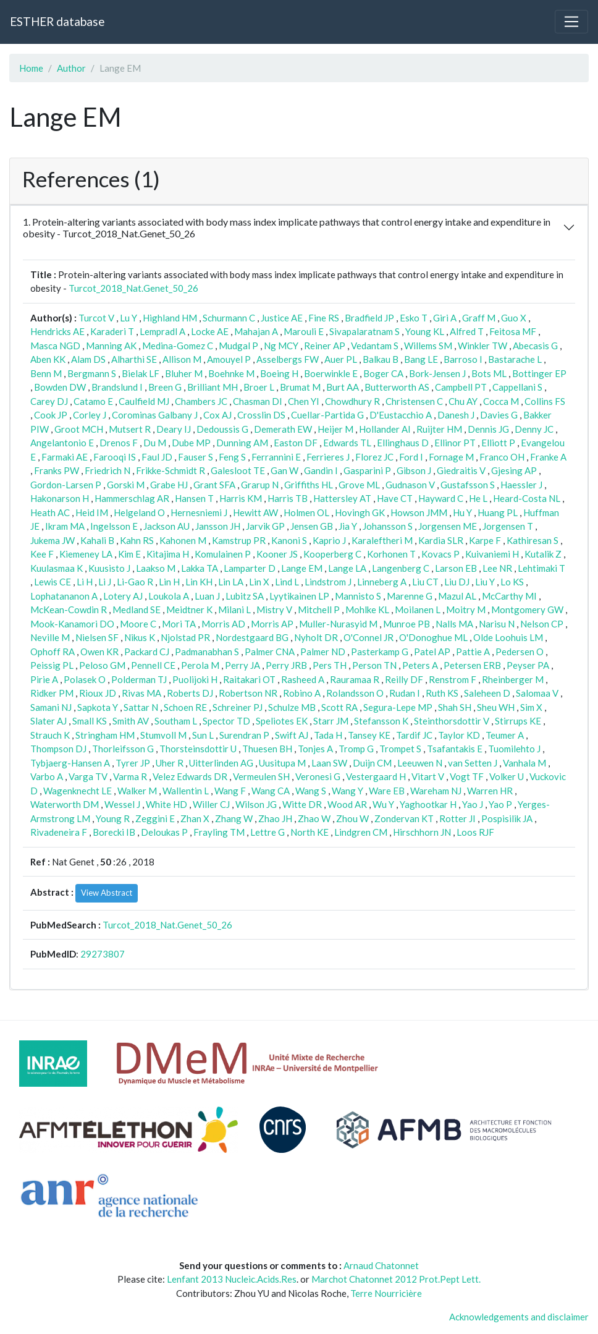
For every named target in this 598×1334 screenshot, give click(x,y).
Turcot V (96, 317)
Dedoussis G (222, 429)
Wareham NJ (435, 790)
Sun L (203, 735)
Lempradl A (162, 331)
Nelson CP (541, 623)
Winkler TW (482, 345)
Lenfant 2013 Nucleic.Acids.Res (232, 1279)
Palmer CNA (270, 651)
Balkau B (380, 359)
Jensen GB (311, 526)
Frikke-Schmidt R (170, 470)
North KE (309, 832)
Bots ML (489, 373)
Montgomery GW (527, 609)
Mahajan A (256, 331)
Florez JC (374, 456)
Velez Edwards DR (190, 776)
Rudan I (404, 693)
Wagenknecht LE (77, 790)
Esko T (413, 317)
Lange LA (347, 568)
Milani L (234, 609)
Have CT (395, 498)
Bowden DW (60, 387)
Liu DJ (457, 581)
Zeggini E (155, 818)
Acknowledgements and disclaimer (519, 1316)
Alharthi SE (134, 359)
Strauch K (50, 735)
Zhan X (194, 818)
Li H (85, 581)
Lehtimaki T (541, 568)
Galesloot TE (238, 470)
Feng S (232, 456)
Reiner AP (324, 345)
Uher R (169, 762)
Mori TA (179, 623)
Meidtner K (189, 609)
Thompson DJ (58, 748)
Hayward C (440, 498)
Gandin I (321, 470)
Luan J (207, 595)
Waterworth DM (64, 804)
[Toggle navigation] (571, 21)
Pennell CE (153, 665)
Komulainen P (223, 553)
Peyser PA (528, 665)
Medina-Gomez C (177, 345)
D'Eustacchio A (400, 414)
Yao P (500, 804)
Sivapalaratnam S (364, 331)
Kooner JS (277, 553)
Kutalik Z (543, 553)
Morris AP (272, 623)
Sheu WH (496, 707)
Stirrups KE (518, 720)
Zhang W (234, 818)
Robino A (302, 693)
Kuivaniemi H (492, 553)
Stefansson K (381, 720)
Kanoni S (289, 540)
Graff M (478, 317)
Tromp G (356, 748)
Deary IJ (173, 429)
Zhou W (352, 818)
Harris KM (240, 498)
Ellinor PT (455, 442)
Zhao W (314, 818)
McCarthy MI (509, 595)
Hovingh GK (360, 512)
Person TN (374, 665)
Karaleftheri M (382, 540)
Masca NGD (55, 345)
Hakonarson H (59, 498)
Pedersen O (519, 651)
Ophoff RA (52, 651)
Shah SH (454, 707)
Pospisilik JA (507, 818)
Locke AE (210, 331)
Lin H (169, 581)
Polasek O (85, 679)
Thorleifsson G (123, 748)
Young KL (424, 331)
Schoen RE (185, 707)
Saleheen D (487, 693)
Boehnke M (231, 373)
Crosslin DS (261, 414)
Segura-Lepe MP (397, 707)
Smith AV (130, 720)
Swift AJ (291, 735)
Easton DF (296, 442)
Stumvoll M (163, 735)
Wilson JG (256, 804)
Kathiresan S (532, 540)
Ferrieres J (328, 456)
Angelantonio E (62, 442)
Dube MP (191, 442)
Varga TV (88, 776)
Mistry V (274, 609)
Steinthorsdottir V (451, 720)
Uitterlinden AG (221, 762)
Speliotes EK (282, 720)
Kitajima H (167, 553)
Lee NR (497, 568)
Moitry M (466, 609)
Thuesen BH (267, 748)
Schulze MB (292, 707)
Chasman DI (257, 401)
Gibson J (414, 470)
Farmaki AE (64, 456)
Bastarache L (515, 359)
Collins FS (544, 401)
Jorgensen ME (447, 526)
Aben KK (47, 359)
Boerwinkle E (331, 373)
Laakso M (155, 568)
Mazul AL (457, 595)
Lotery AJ (123, 595)
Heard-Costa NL (526, 498)
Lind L (287, 581)
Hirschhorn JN (422, 832)
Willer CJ (211, 804)
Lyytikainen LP (299, 595)
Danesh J (455, 414)
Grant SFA (214, 484)
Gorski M (126, 484)
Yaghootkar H (428, 804)
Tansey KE (369, 735)
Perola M (200, 665)
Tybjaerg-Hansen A (70, 762)
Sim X (531, 707)
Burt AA (342, 387)
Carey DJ (49, 401)
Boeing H (279, 373)
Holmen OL (306, 512)
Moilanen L (417, 609)
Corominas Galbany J (155, 414)
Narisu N (497, 623)
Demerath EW (283, 429)
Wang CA (270, 790)
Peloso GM (102, 665)
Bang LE (421, 359)
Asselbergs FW (287, 359)
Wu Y (383, 804)
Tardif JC (414, 735)
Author (71, 68)
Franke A (548, 456)
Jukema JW (52, 540)
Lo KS (512, 581)
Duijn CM (372, 762)
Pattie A (473, 651)
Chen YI (303, 401)
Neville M (50, 637)
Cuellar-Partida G (327, 414)
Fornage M (451, 456)
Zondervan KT (404, 818)
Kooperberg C (332, 553)
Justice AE (282, 317)
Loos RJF (475, 832)
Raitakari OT (249, 679)
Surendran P (244, 735)
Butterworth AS (396, 387)
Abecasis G (535, 345)
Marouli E (304, 331)
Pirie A (44, 679)
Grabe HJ (169, 484)
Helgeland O (139, 512)
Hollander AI (385, 429)
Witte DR (302, 804)
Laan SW (329, 762)
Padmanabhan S (207, 651)
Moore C (138, 623)
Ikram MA (65, 526)
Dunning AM (242, 442)
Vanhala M (524, 762)
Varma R (130, 776)
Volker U (506, 776)
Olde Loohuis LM (508, 637)
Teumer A (505, 735)
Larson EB (456, 568)
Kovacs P (440, 553)
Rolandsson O (355, 693)
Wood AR (347, 804)
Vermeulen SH (261, 776)
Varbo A (46, 776)
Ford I (411, 456)
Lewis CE (52, 581)
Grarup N (260, 484)
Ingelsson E (114, 526)
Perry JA (242, 665)
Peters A (420, 665)
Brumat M (300, 387)
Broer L (258, 387)
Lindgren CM (360, 832)
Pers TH (330, 665)
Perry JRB (286, 665)
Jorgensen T (507, 526)
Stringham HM (105, 735)
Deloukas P (164, 832)
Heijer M (335, 429)
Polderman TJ (139, 679)
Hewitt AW (255, 512)
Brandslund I (117, 387)
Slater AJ (48, 720)
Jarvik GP (265, 526)
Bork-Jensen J (437, 373)
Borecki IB (114, 832)
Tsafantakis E (454, 748)
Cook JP (50, 414)
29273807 (102, 953)
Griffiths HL (308, 484)
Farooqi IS (114, 456)
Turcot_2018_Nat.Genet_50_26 (133, 288)
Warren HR (490, 790)
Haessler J (521, 484)
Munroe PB (406, 623)
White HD (166, 804)
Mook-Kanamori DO (72, 623)
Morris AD (223, 623)
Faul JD (156, 456)
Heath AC (50, 512)
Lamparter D (250, 568)
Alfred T (467, 331)
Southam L (175, 720)
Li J (104, 581)
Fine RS (323, 317)
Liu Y (485, 581)
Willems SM (428, 345)
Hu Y (462, 512)
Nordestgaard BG (252, 637)
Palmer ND (322, 651)
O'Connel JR (368, 637)
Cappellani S (517, 387)
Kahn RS (137, 540)
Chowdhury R (352, 401)
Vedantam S (374, 345)
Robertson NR (248, 693)
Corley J (89, 414)
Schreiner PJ (238, 707)
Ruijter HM (439, 429)
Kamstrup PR (239, 540)
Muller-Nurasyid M (338, 623)
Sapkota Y (97, 707)
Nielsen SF (97, 637)
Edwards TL (347, 442)
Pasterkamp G (379, 651)
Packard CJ (146, 651)
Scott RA (339, 707)
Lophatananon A (64, 595)
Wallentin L (185, 790)
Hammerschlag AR (132, 498)
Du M (154, 442)
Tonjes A (315, 748)
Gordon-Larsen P (65, 484)
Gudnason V (410, 484)
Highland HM (170, 317)
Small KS (89, 720)
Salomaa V (537, 693)
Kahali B (97, 540)
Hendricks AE (57, 331)
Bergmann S (91, 373)
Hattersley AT (342, 498)
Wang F (230, 790)
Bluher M (184, 373)
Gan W (284, 470)
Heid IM (91, 512)
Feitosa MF (512, 331)
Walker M (137, 790)
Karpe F (485, 540)
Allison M (181, 359)
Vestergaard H (376, 776)
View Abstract (106, 893)
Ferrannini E (276, 456)
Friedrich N (107, 470)
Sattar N (141, 707)
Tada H (328, 735)
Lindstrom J (328, 581)
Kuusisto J (109, 568)
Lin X (259, 581)
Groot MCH (78, 429)
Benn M (46, 373)
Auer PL (340, 359)
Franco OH (501, 456)
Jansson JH (217, 526)
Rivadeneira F (58, 832)
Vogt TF (467, 776)
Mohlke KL (367, 609)
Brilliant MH (212, 387)
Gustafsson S (467, 484)
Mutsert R (130, 429)
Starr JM (330, 720)
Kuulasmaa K (56, 568)
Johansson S (388, 526)
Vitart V (427, 776)
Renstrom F (452, 679)
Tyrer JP (133, 762)
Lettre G (267, 832)
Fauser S (195, 456)
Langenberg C (400, 568)
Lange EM (301, 568)
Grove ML (359, 484)
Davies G (499, 414)
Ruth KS (442, 693)
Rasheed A (302, 679)
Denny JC (534, 429)
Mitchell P (319, 609)
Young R (113, 818)
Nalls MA (454, 623)
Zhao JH (275, 818)
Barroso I (463, 359)
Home (31, 68)
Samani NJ (51, 707)
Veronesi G (317, 776)
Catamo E (93, 401)
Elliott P (498, 442)
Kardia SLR (440, 540)
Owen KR (99, 651)
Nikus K (139, 637)
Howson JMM (418, 512)
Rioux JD (97, 693)
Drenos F (118, 442)
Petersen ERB (472, 665)
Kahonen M (182, 540)
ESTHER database (57, 21)
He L (478, 498)
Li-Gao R (135, 581)
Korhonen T (391, 553)
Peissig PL (52, 665)
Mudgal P (238, 345)
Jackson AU (166, 526)
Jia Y (348, 526)
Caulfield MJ (144, 401)
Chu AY (463, 401)
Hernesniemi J (199, 512)
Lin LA (230, 581)
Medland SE (136, 609)
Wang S (310, 790)
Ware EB (387, 790)
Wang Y (347, 790)
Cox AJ (217, 414)
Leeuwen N (419, 762)
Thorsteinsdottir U (198, 748)
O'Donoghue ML (433, 637)
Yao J (472, 804)
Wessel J (122, 804)
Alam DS (88, 359)
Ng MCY (281, 345)
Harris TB (287, 498)
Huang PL (498, 512)
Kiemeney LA (85, 553)
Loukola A (168, 595)
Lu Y (128, 317)
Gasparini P (367, 470)
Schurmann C (229, 317)
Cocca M (501, 401)
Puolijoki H (194, 679)
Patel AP (432, 651)
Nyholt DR (316, 637)
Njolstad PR (185, 637)
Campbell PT (461, 387)
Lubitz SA (244, 595)
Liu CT (425, 581)
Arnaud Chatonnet (381, 1265)
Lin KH (199, 581)
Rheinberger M (513, 679)
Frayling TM (219, 832)
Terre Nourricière (386, 1293)
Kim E (129, 553)
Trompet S (400, 748)
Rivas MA (141, 693)
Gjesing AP (514, 470)
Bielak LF (140, 373)
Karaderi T (112, 331)
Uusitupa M (282, 762)
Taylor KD (459, 735)
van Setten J (472, 762)
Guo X (513, 317)
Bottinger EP (539, 373)
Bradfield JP (369, 317)
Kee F (42, 553)
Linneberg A (381, 581)
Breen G (165, 387)
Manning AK (111, 345)
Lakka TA (199, 568)
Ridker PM (52, 693)
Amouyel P (229, 359)
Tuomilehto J (514, 748)
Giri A (445, 317)
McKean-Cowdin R (68, 609)
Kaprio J (329, 540)
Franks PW (56, 470)
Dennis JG (488, 429)
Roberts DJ (190, 693)
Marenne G (409, 595)
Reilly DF (404, 679)
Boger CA (383, 373)
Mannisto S (358, 595)
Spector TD (226, 720)
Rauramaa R (354, 679)
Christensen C (414, 401)
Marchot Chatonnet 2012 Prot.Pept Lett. (396, 1279)
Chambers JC (201, 401)
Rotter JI (457, 818)
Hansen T (194, 498)
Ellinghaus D (403, 442)
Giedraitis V (461, 470)
